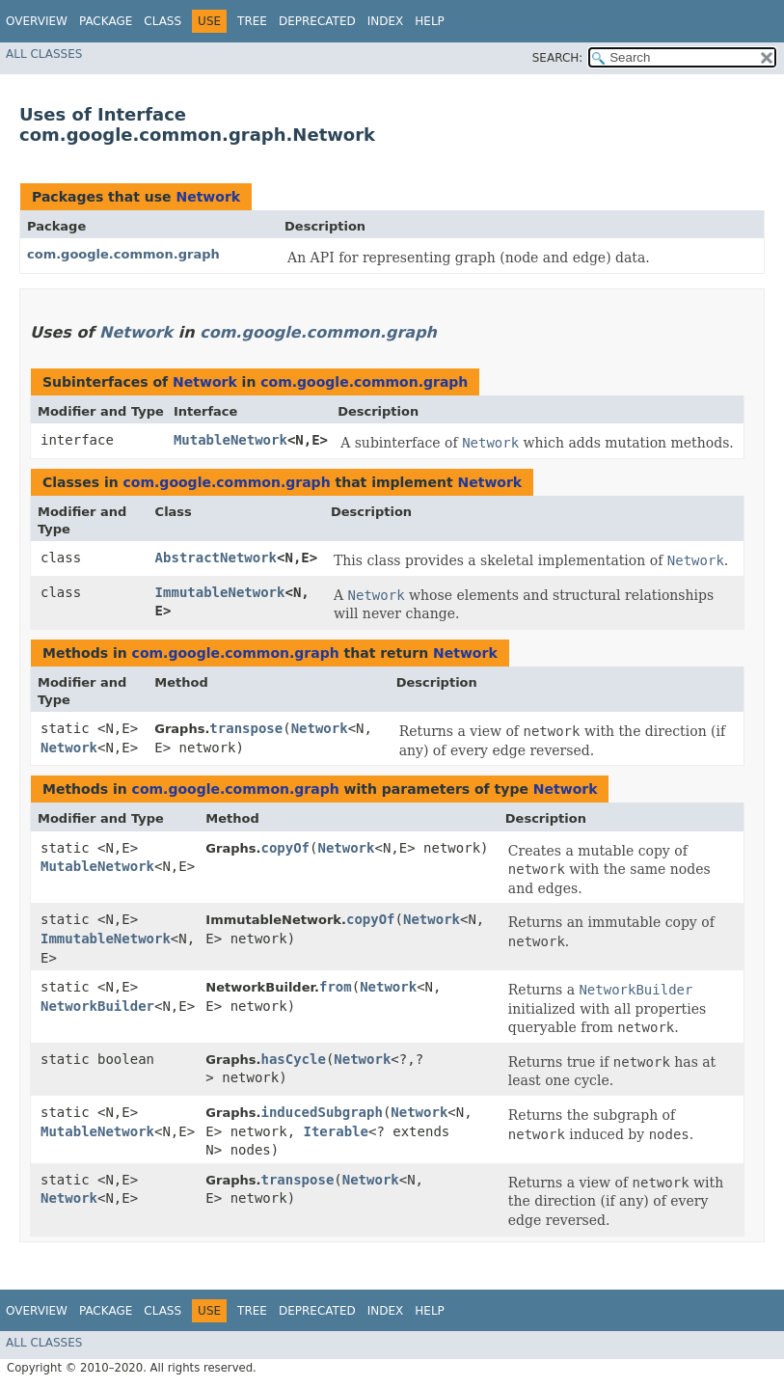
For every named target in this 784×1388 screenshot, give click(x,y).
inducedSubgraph (321, 1112)
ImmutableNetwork (220, 592)
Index (385, 21)
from (335, 986)
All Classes (44, 54)
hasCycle (292, 1059)
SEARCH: (557, 58)
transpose (246, 728)
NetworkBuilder (97, 1006)
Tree (252, 21)
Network (208, 196)
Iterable (336, 1131)
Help (430, 21)
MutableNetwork (230, 440)
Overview (37, 21)
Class (162, 21)
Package (105, 21)
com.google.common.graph (123, 254)
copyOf (285, 848)
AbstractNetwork (216, 557)
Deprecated (317, 21)
